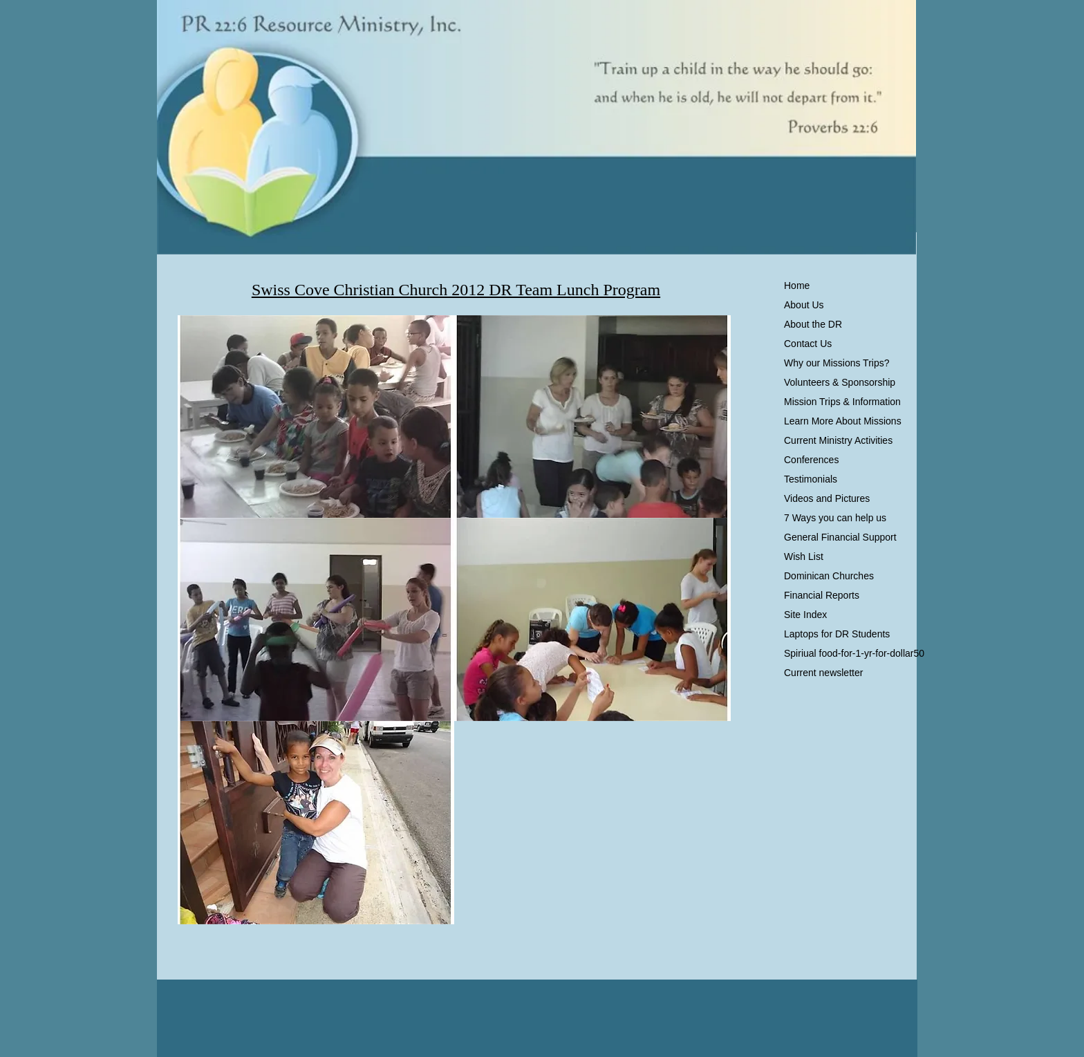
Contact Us (808, 343)
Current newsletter (823, 672)
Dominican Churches (829, 575)
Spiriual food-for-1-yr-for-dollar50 (854, 653)
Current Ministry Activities (838, 440)
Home (797, 285)
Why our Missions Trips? (836, 362)
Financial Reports (821, 595)
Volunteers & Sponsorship (839, 382)
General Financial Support (840, 537)
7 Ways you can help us (835, 517)
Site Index (805, 614)
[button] (316, 416)
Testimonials (810, 479)
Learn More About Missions (842, 421)
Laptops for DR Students (837, 633)
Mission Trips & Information (842, 401)
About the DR (813, 324)
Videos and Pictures (827, 498)
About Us (804, 304)
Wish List (803, 556)
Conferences (811, 459)
